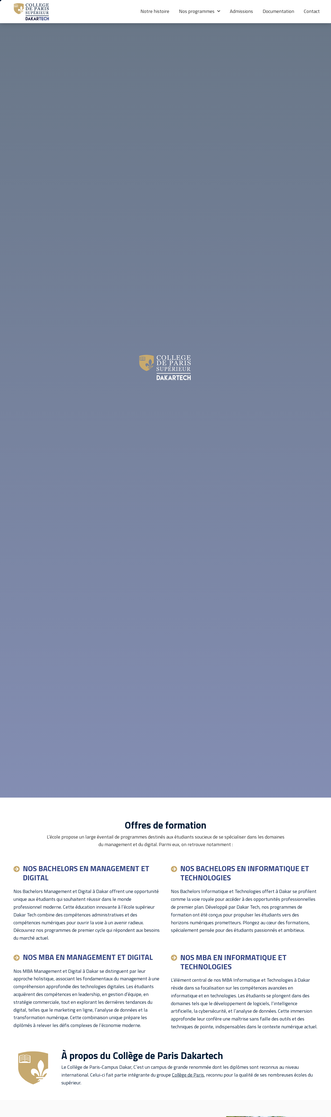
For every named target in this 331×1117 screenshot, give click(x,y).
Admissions (241, 11)
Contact (312, 11)
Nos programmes (199, 11)
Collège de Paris (188, 1074)
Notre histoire (154, 11)
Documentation (278, 11)
